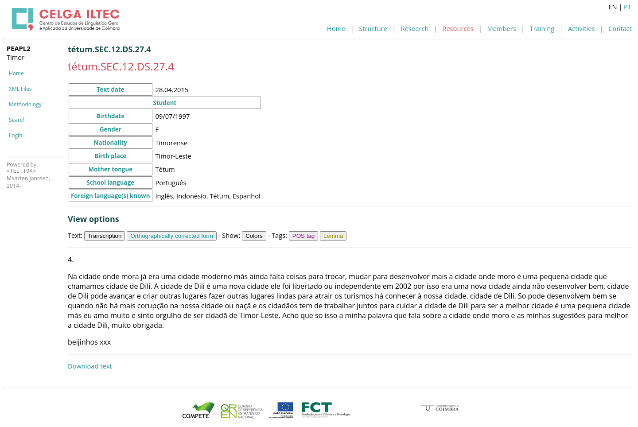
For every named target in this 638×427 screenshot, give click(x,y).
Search (17, 120)
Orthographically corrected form (171, 236)
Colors (254, 236)
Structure (373, 28)
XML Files (20, 89)
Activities (581, 28)
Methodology (25, 104)
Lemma (333, 236)
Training (542, 28)
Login (15, 135)
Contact (620, 28)
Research (415, 28)
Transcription (105, 236)
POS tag (303, 236)
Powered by (21, 168)
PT (627, 6)
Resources (457, 28)
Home (336, 28)
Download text (90, 365)
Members (501, 28)
